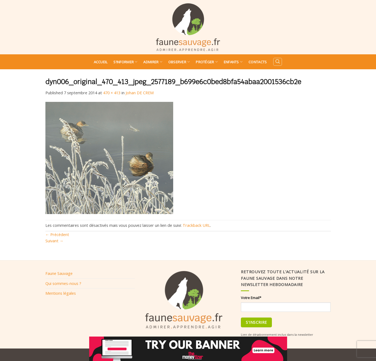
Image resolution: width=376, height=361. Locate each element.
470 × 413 (111, 92)
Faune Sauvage (59, 273)
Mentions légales (60, 293)
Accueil (101, 61)
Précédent (57, 234)
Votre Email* (251, 297)
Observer (179, 61)
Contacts (257, 61)
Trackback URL (196, 225)
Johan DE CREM (140, 92)
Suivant (54, 240)
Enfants (233, 61)
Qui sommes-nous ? (63, 283)
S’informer (125, 61)
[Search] (277, 62)
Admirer (152, 61)
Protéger (207, 61)
